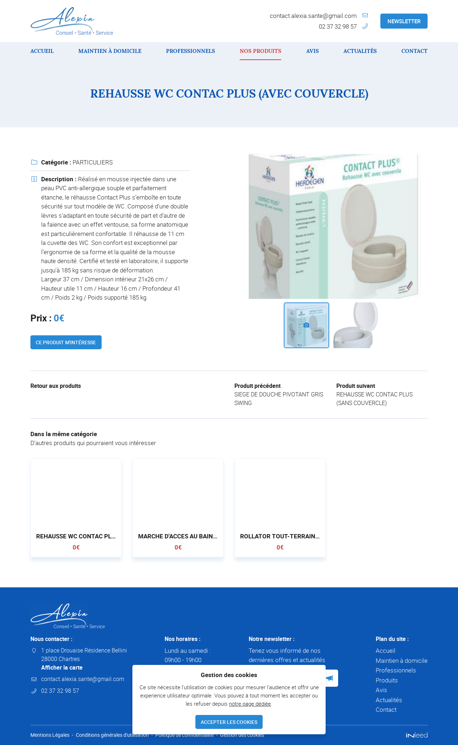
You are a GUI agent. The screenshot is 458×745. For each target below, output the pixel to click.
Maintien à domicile (109, 51)
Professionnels (190, 51)
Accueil (42, 51)
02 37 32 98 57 (338, 26)
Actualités (360, 51)
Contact (414, 51)
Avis (312, 51)
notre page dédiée (250, 702)
